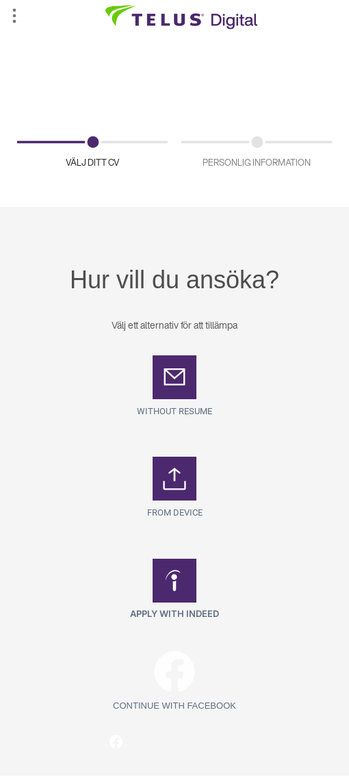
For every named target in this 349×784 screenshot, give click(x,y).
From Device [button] (175, 512)
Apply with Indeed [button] (174, 613)
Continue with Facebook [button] (174, 705)
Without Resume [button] (174, 411)
